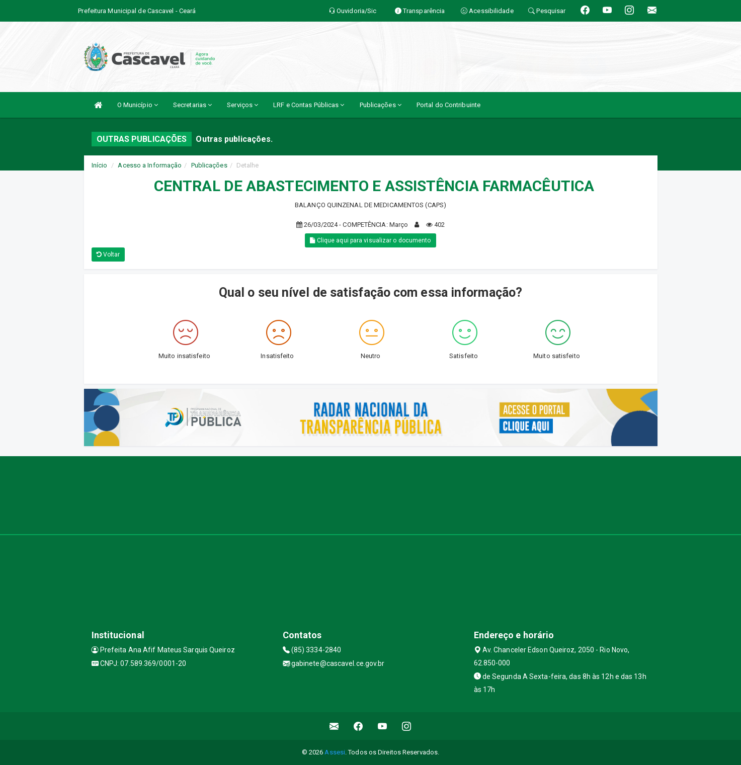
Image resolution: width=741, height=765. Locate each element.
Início (100, 165)
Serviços (242, 105)
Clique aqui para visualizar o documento (370, 240)
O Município (137, 105)
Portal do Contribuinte (448, 105)
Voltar (108, 254)
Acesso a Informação (150, 165)
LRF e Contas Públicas (308, 105)
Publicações (380, 105)
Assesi (334, 752)
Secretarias (192, 105)
